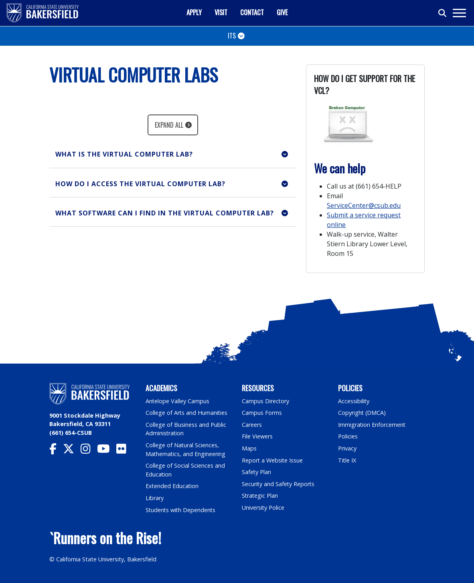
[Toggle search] (442, 13)
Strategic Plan (260, 495)
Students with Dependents (181, 510)
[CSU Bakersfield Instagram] (89, 450)
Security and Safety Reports (279, 484)
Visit (221, 12)
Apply (194, 12)
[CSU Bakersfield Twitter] (72, 450)
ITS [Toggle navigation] (232, 35)
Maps (249, 448)
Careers (252, 424)
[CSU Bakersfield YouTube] (106, 450)
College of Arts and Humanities (187, 412)
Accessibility (354, 401)
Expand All (169, 125)
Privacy (347, 448)
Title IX (347, 460)
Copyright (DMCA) (362, 412)
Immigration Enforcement (372, 424)
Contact (252, 12)
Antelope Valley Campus (178, 401)
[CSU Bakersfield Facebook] (56, 450)
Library (155, 498)
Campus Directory (266, 401)
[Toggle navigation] (459, 13)
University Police (263, 507)
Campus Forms (262, 412)
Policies (348, 436)
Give (282, 12)
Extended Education (172, 486)
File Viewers (257, 436)
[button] (172, 154)
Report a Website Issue (273, 460)
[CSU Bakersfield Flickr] (124, 450)
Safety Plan (256, 472)
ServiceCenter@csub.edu (364, 205)
